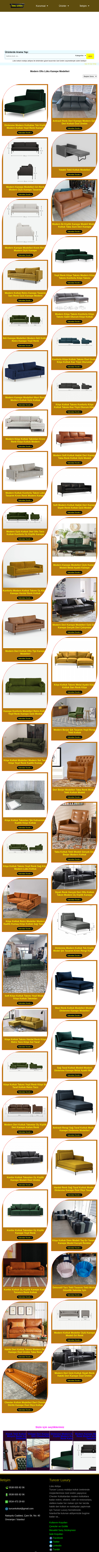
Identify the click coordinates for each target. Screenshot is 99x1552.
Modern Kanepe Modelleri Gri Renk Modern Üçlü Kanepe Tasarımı (25, 188)
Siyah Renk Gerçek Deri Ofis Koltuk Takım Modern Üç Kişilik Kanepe (74, 893)
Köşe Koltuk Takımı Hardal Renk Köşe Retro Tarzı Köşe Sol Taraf (25, 1040)
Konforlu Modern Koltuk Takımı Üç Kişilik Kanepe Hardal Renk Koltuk (25, 592)
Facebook (56, 1538)
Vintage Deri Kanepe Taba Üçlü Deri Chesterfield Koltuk (44, 1435)
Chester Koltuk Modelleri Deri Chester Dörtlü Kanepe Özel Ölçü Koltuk (25, 1403)
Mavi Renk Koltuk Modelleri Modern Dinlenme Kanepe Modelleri (74, 1009)
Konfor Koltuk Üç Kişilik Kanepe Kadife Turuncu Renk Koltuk (25, 1291)
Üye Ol (87, 64)
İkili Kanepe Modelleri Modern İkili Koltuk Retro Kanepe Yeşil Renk (25, 339)
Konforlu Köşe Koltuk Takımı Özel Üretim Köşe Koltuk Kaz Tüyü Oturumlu (74, 360)
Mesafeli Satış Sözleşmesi (62, 1530)
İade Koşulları (56, 1534)
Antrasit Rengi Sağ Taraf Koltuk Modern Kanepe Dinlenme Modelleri (74, 1129)
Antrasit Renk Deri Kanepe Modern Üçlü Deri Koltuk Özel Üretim (74, 122)
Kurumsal (40, 6)
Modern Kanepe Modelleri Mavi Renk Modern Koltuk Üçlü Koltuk (25, 398)
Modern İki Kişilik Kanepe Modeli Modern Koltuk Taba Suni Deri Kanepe (74, 225)
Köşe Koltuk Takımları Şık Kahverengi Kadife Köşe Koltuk (25, 821)
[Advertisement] (49, 31)
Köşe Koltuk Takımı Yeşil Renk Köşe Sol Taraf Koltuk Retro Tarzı (25, 1086)
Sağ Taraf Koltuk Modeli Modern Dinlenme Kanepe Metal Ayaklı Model (74, 1069)
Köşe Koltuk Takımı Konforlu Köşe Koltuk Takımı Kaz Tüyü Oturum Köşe (74, 406)
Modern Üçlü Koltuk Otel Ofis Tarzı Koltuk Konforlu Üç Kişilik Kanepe (25, 533)
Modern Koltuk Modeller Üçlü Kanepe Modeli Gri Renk (74, 1334)
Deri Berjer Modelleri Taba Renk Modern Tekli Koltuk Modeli (74, 791)
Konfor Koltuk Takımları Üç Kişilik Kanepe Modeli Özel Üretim (25, 1178)
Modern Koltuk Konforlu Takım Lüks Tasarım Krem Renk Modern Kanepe (25, 494)
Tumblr (54, 1549)
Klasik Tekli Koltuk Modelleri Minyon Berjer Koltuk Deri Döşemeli (21, 1436)
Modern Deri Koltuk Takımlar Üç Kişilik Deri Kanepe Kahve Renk (25, 1126)
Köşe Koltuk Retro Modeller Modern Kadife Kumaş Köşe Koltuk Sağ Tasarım (25, 922)
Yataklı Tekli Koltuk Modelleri (74, 170)
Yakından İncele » (25, 133)
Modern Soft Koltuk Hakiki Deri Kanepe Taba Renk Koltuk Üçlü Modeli (74, 456)
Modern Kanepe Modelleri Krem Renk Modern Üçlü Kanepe (25, 249)
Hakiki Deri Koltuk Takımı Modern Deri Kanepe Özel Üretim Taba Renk (25, 1350)
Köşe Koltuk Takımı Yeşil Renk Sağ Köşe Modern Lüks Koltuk (25, 867)
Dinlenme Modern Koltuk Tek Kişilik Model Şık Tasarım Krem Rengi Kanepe (74, 949)
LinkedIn (55, 1545)
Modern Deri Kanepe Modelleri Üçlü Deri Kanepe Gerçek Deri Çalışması (75, 626)
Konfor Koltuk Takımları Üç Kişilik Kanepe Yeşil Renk (25, 1231)
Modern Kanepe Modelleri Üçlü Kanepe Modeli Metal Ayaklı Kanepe (74, 566)
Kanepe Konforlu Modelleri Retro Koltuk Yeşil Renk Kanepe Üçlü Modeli (25, 712)
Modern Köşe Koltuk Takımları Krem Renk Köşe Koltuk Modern (25, 440)
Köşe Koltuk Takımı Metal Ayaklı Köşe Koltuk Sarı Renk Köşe (74, 686)
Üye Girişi (93, 64)
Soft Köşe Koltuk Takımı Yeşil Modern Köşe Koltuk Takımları (25, 997)
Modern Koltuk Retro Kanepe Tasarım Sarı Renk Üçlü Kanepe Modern (25, 294)
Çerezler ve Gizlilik (58, 1526)
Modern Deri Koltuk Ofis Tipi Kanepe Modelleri (25, 652)
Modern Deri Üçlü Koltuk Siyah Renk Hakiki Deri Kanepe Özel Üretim (75, 1374)
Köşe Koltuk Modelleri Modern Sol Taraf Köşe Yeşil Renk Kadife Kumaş (25, 761)
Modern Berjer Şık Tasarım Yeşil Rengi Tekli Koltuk (74, 731)
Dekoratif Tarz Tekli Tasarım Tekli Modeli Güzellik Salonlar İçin (75, 1289)
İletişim (83, 6)
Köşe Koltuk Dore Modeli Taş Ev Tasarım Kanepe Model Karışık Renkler (74, 1241)
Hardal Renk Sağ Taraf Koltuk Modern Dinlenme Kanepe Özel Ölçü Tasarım (74, 1189)
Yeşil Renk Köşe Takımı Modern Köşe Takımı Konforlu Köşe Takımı (74, 276)
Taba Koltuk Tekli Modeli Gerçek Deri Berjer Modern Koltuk (74, 853)
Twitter (54, 1541)
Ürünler (62, 6)
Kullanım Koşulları (58, 1522)
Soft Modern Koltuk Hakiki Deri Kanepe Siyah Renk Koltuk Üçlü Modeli (74, 506)
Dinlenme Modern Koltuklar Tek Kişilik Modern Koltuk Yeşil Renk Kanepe (25, 126)
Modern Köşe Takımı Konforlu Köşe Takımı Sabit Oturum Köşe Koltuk (74, 315)
